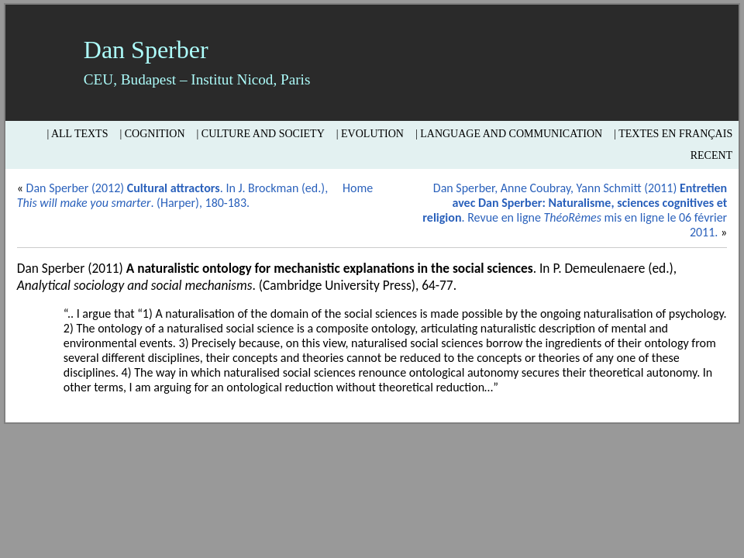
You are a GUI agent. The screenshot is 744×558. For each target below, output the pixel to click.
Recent (711, 155)
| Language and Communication (508, 134)
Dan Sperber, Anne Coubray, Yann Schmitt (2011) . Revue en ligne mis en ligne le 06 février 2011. (574, 210)
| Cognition (151, 134)
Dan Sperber (146, 50)
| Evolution (370, 134)
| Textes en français (673, 134)
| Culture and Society (261, 134)
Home (358, 188)
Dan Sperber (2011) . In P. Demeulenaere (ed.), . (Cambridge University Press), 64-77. (347, 277)
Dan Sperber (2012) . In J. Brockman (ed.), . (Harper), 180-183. (172, 195)
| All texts (77, 134)
